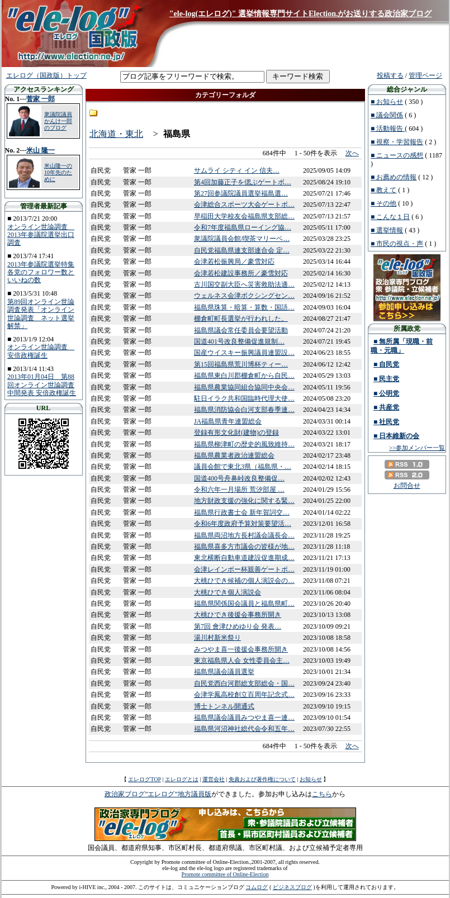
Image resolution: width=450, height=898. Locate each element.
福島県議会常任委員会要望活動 (241, 330)
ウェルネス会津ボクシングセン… (244, 296)
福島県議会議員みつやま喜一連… (244, 717)
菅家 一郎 (40, 99)
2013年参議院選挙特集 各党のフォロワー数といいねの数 (40, 272)
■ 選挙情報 (387, 230)
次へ (352, 153)
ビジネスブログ (292, 887)
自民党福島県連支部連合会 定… (242, 250)
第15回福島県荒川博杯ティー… (241, 364)
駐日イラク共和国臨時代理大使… (244, 398)
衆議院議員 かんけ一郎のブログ (58, 121)
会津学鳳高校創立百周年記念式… (244, 695)
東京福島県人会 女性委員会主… (242, 660)
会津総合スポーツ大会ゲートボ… (244, 204)
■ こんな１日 (390, 217)
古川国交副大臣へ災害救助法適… (244, 284)
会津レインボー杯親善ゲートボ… (244, 569)
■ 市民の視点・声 (397, 244)
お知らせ (311, 779)
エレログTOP (144, 779)
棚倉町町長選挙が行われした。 (241, 318)
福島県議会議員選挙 (224, 672)
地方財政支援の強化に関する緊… (244, 501)
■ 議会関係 (387, 115)
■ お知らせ (387, 102)
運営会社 (213, 779)
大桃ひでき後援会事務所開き (237, 615)
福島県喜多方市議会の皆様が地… (244, 546)
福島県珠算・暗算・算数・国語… (244, 307)
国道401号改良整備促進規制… (239, 341)
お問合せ (407, 486)
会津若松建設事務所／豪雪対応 (241, 273)
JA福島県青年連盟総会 (228, 421)
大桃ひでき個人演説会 (227, 592)
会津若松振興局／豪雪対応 (234, 261)
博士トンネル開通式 (224, 706)
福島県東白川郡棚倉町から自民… (244, 375)
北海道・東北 (116, 134)
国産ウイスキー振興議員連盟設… (244, 353)
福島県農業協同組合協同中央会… (244, 387)
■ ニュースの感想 (397, 155)
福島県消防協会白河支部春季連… (244, 410)
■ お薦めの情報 (393, 177)
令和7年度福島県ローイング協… (242, 227)
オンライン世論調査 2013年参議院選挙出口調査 (40, 235)
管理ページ (425, 75)
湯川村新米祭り (217, 638)
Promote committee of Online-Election (225, 874)
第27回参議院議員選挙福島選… (241, 193)
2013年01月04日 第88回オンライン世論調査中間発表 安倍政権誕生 (41, 385)
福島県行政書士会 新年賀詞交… (242, 512)
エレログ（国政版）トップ (46, 75)
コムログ (256, 887)
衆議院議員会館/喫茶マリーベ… (242, 239)
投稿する (390, 75)
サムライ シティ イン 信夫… (237, 170)
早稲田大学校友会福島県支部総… (244, 216)
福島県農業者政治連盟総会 (234, 455)
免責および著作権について (262, 779)
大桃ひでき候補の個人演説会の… (244, 581)
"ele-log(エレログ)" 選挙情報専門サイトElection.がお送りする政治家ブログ (300, 13)
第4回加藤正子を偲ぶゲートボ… (242, 182)
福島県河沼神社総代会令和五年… (244, 729)
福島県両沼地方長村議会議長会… (244, 535)
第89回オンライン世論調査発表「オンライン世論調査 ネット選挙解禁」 (40, 314)
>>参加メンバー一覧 (417, 447)
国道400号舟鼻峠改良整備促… (239, 478)
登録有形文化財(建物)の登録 (236, 432)
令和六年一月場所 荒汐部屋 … (239, 489)
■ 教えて (383, 190)
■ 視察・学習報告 (397, 142)
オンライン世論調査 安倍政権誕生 (40, 351)
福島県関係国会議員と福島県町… (244, 603)
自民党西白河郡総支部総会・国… (244, 683)
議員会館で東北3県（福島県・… (242, 467)
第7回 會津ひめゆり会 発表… (237, 626)
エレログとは (181, 779)
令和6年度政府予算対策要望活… (242, 524)
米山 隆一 (40, 150)
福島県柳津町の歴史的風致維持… (244, 444)
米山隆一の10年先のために (58, 172)
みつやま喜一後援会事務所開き (241, 649)
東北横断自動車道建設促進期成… (244, 558)
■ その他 (383, 203)
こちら (322, 794)
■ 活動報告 (388, 128)
